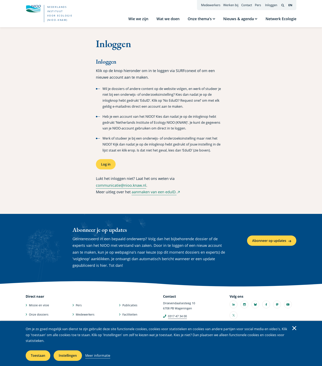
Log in (105, 164)
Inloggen (271, 5)
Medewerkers (210, 5)
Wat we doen (167, 18)
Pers (258, 5)
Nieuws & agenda (238, 18)
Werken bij (230, 5)
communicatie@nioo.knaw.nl (121, 185)
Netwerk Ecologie (281, 18)
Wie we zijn (138, 18)
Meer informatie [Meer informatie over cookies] (97, 355)
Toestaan (38, 355)
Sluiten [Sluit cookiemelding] (294, 328)
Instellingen (68, 355)
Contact (246, 5)
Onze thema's (200, 18)
